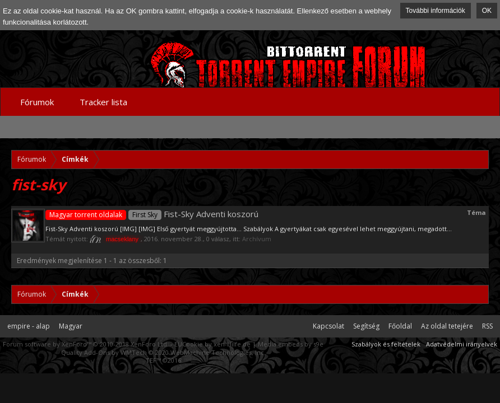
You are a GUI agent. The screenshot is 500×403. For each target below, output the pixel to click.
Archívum (256, 239)
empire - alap (28, 326)
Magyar (70, 326)
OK (487, 11)
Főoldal (400, 326)
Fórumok (37, 101)
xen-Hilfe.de (232, 344)
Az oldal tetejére (447, 326)
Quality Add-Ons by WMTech (163, 352)
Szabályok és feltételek (385, 344)
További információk (435, 11)
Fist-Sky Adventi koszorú (151, 213)
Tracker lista (103, 101)
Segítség (366, 326)
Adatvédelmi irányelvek (461, 344)
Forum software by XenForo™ (86, 344)
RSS (487, 326)
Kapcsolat (328, 326)
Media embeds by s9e (290, 344)
